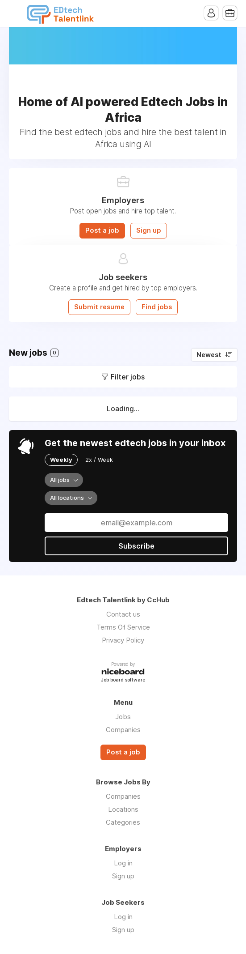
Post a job (102, 230)
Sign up (148, 230)
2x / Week (99, 459)
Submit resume (99, 307)
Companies (123, 729)
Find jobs (157, 307)
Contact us (123, 614)
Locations (123, 809)
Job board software (123, 680)
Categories (123, 822)
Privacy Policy (123, 640)
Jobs (123, 716)
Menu (15, 13)
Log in (123, 863)
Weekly (61, 459)
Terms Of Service (123, 627)
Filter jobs (128, 376)
